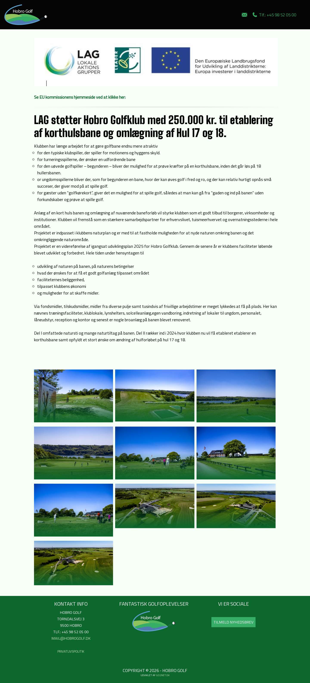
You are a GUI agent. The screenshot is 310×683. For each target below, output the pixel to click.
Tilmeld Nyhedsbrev (233, 622)
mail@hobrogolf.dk (70, 638)
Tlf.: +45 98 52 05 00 (274, 14)
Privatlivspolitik (70, 651)
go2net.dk (163, 675)
